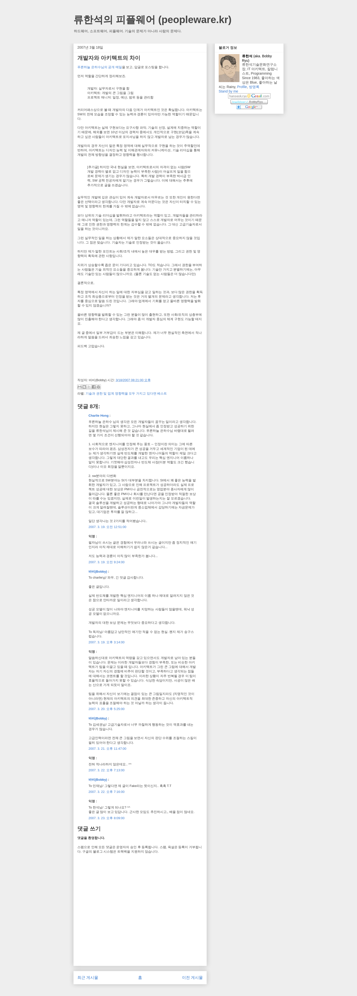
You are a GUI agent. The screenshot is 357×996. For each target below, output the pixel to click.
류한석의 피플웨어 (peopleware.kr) (152, 19)
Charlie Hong (99, 415)
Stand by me (228, 91)
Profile (242, 87)
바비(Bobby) (98, 571)
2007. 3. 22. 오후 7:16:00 (106, 792)
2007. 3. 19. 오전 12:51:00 (107, 527)
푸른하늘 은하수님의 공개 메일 (99, 67)
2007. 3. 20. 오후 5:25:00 (106, 709)
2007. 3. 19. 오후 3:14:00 (106, 642)
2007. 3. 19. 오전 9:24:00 (106, 562)
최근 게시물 (87, 977)
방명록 (254, 87)
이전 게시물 (192, 977)
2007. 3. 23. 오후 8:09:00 (106, 818)
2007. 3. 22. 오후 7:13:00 (106, 770)
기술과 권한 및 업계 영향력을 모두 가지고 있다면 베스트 (126, 393)
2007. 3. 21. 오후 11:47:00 (107, 748)
